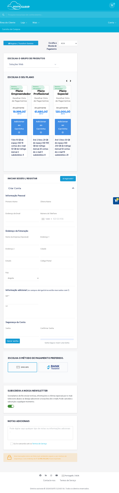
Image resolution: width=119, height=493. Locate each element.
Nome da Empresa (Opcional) (17, 237)
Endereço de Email (13, 214)
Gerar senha (12, 341)
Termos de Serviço (39, 444)
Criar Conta (14, 188)
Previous (66, 81)
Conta (111, 22)
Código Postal (45, 261)
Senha (8, 328)
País (7, 273)
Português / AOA (70, 475)
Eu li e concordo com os (30, 444)
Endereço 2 (10, 249)
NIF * (7, 296)
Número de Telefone (48, 214)
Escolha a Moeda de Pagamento (52, 46)
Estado (8, 261)
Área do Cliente (7, 22)
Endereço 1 (44, 237)
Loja (23, 22)
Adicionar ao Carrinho (19, 126)
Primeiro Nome (11, 202)
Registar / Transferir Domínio (20, 43)
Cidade (43, 249)
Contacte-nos (49, 480)
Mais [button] (35, 22)
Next (70, 81)
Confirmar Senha (47, 328)
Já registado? (67, 178)
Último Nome (45, 202)
